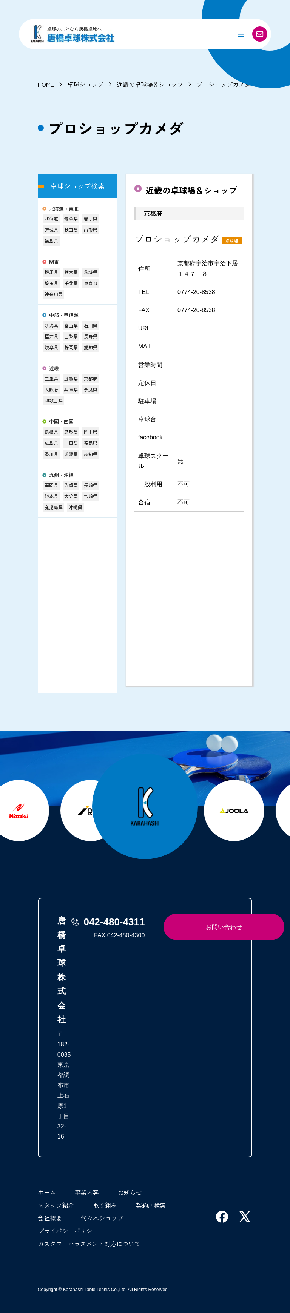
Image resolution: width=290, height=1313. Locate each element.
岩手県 (90, 218)
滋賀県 (71, 378)
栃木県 (71, 272)
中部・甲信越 (64, 315)
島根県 (51, 431)
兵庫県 (71, 389)
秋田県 (71, 230)
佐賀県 (71, 485)
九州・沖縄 (61, 475)
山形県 (90, 230)
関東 (54, 262)
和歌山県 (54, 400)
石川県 (90, 325)
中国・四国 (61, 422)
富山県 (71, 325)
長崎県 (90, 485)
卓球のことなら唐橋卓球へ (74, 29)
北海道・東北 (64, 209)
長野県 (90, 336)
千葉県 (71, 283)
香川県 (51, 454)
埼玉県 (51, 283)
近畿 (54, 368)
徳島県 (90, 442)
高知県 (90, 454)
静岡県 (71, 347)
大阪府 (51, 389)
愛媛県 (71, 454)
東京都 (90, 283)
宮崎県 (90, 496)
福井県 (51, 336)
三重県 (51, 378)
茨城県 (90, 272)
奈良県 (90, 389)
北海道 (51, 218)
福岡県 (51, 485)
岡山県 (90, 431)
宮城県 (51, 230)
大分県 (71, 496)
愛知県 (90, 347)
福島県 (51, 240)
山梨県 (71, 336)
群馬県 (51, 272)
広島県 (51, 442)
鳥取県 (71, 431)
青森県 (71, 218)
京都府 (90, 378)
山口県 (71, 442)
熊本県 (51, 496)
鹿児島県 (54, 507)
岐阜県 (51, 347)
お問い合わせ (224, 927)
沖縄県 (75, 507)
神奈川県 (54, 294)
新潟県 (51, 325)
